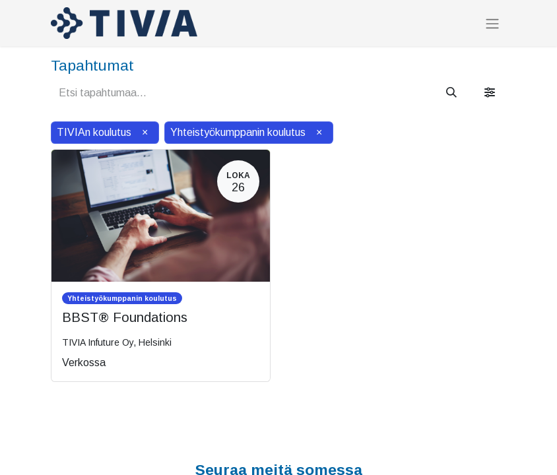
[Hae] (451, 93)
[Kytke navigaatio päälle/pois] (492, 23)
